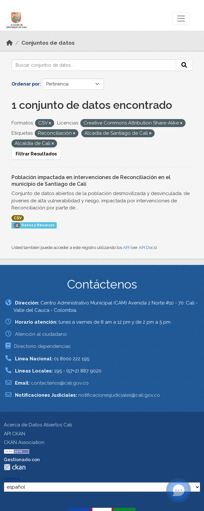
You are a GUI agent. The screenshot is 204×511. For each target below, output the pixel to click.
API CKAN (14, 434)
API (126, 247)
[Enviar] (184, 65)
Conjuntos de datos (48, 43)
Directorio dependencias (42, 346)
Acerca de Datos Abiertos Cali (38, 425)
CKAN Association (24, 442)
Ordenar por (25, 83)
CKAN (15, 467)
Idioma (12, 478)
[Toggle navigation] (181, 18)
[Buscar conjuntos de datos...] (93, 65)
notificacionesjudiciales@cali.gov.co (119, 395)
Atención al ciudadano (41, 334)
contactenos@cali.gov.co (60, 383)
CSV (18, 218)
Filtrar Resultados (36, 153)
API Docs (147, 247)
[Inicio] (9, 43)
